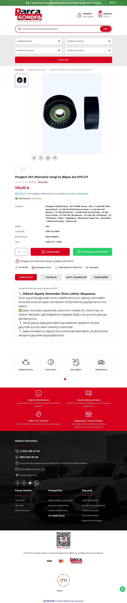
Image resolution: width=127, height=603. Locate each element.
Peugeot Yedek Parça (57, 206)
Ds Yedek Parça (57, 515)
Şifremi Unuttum (22, 510)
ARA (106, 29)
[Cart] (105, 15)
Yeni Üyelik (20, 500)
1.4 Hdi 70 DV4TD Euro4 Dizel (74, 209)
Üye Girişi (19, 505)
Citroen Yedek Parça (58, 510)
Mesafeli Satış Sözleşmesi (93, 505)
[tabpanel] (25, 365)
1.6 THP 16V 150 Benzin (70, 215)
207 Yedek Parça (78, 206)
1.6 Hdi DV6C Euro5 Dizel (87, 212)
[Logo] (28, 15)
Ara (47, 226)
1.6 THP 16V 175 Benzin (95, 215)
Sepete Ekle (50, 252)
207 (91, 206)
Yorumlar (51, 277)
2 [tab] (65, 379)
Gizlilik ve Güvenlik (90, 510)
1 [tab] (62, 379)
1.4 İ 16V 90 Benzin (63, 212)
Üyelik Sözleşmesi (90, 500)
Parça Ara (63, 60)
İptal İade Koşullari (90, 515)
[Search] (63, 29)
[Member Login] (85, 15)
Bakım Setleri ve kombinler (61, 500)
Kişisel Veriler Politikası (92, 520)
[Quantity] (21, 252)
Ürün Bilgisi (25, 277)
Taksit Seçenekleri (76, 277)
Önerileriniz (101, 277)
